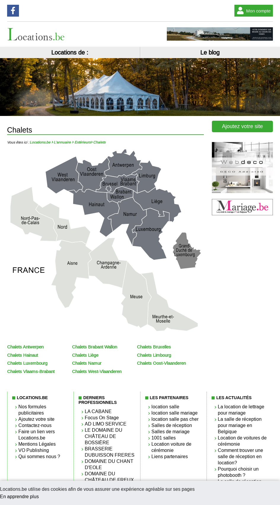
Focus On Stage (102, 418)
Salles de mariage (170, 431)
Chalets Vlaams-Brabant (31, 372)
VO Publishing (33, 450)
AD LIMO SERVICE (106, 424)
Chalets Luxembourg (27, 363)
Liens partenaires (169, 456)
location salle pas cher (175, 419)
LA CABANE (98, 411)
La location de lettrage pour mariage (241, 410)
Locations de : (69, 52)
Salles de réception (171, 425)
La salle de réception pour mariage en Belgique (240, 425)
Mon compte (252, 11)
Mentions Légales (37, 444)
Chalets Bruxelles (154, 347)
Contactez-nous (35, 425)
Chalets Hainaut (22, 355)
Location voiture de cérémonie (171, 447)
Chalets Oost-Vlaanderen (161, 363)
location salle (165, 407)
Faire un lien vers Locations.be (36, 434)
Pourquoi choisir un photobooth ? (238, 472)
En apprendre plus (19, 496)
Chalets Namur (86, 363)
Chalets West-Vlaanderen (96, 372)
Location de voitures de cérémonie (242, 441)
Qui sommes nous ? (39, 456)
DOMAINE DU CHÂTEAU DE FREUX (109, 477)
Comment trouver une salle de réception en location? (240, 456)
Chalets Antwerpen (25, 347)
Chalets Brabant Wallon (94, 347)
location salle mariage (174, 413)
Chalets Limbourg (154, 355)
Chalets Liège (85, 355)
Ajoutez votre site (242, 126)
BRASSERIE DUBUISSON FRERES (110, 452)
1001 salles (163, 438)
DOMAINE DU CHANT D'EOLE (109, 464)
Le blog (210, 52)
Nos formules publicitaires (32, 410)
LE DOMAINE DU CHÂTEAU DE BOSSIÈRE (103, 436)
